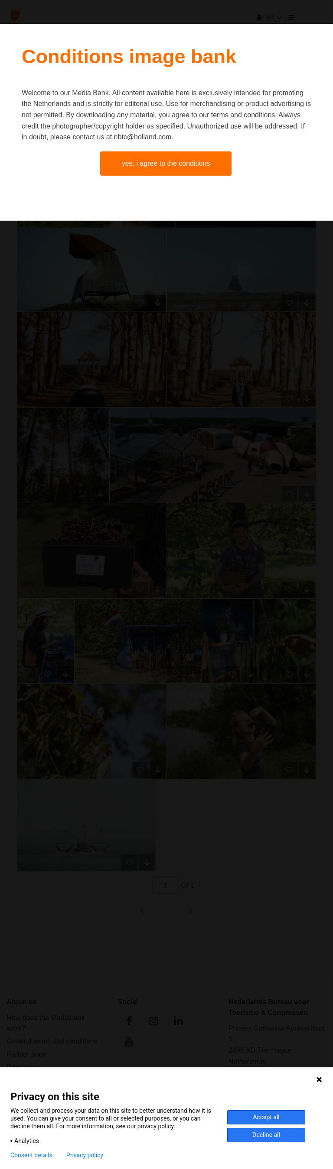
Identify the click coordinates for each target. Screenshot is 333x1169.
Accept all (266, 1117)
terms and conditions (243, 115)
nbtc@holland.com (143, 137)
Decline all (266, 1134)
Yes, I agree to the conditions (166, 163)
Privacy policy (84, 1155)
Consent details (31, 1155)
